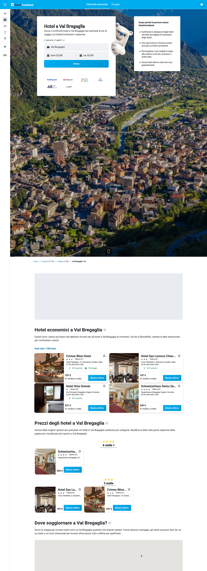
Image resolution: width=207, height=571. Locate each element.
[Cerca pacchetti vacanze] (5, 32)
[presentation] (104, 330)
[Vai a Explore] (5, 38)
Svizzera (45, 261)
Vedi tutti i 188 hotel (45, 348)
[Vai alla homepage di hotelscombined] (22, 4)
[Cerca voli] (5, 14)
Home (35, 261)
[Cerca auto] (5, 26)
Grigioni (61, 261)
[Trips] (5, 47)
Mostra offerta (97, 378)
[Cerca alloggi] (5, 20)
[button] (5, 4)
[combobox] (54, 40)
